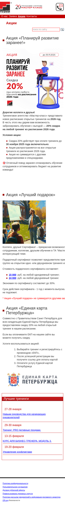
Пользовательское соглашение (15, 487)
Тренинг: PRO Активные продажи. (22, 430)
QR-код (5, 500)
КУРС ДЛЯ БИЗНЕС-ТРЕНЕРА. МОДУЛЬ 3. (27, 441)
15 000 (12, 274)
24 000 (12, 278)
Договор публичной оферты (14, 490)
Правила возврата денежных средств (18, 494)
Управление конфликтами (17, 451)
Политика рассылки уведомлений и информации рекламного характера (31, 497)
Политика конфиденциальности (15, 483)
